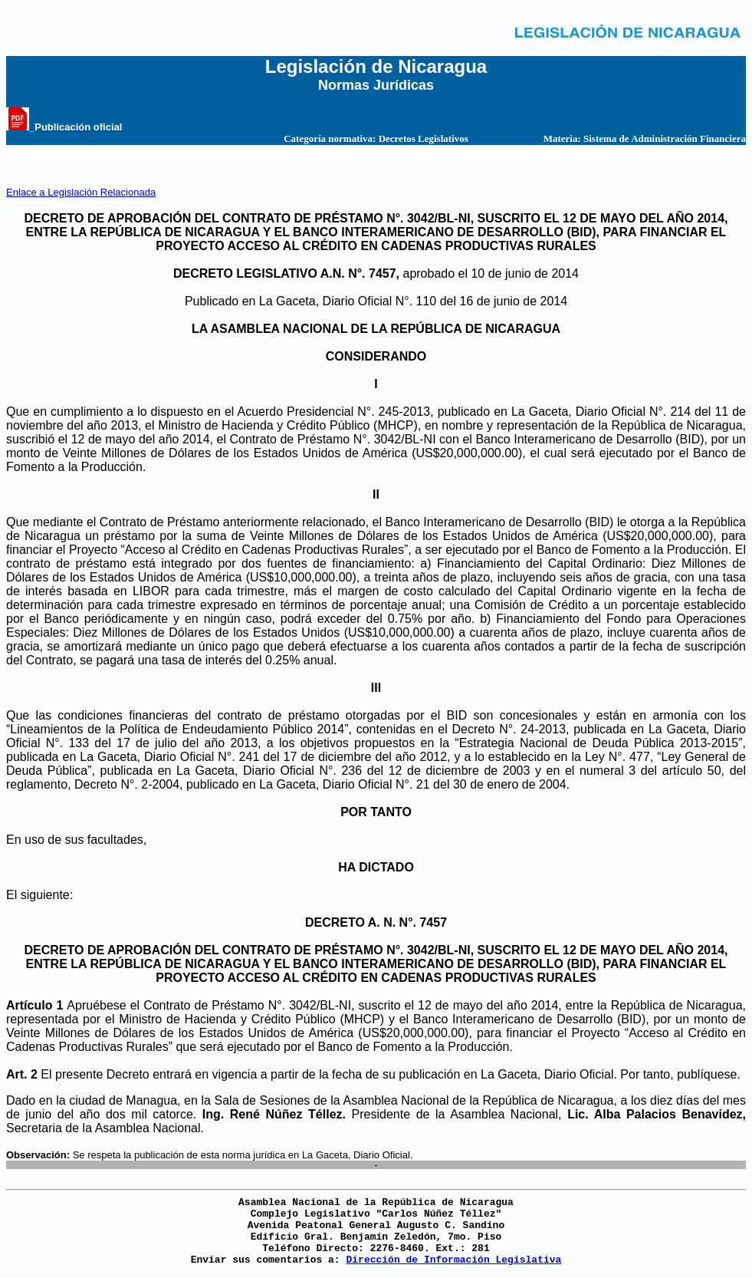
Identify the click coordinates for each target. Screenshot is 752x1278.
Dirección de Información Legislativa (453, 1260)
